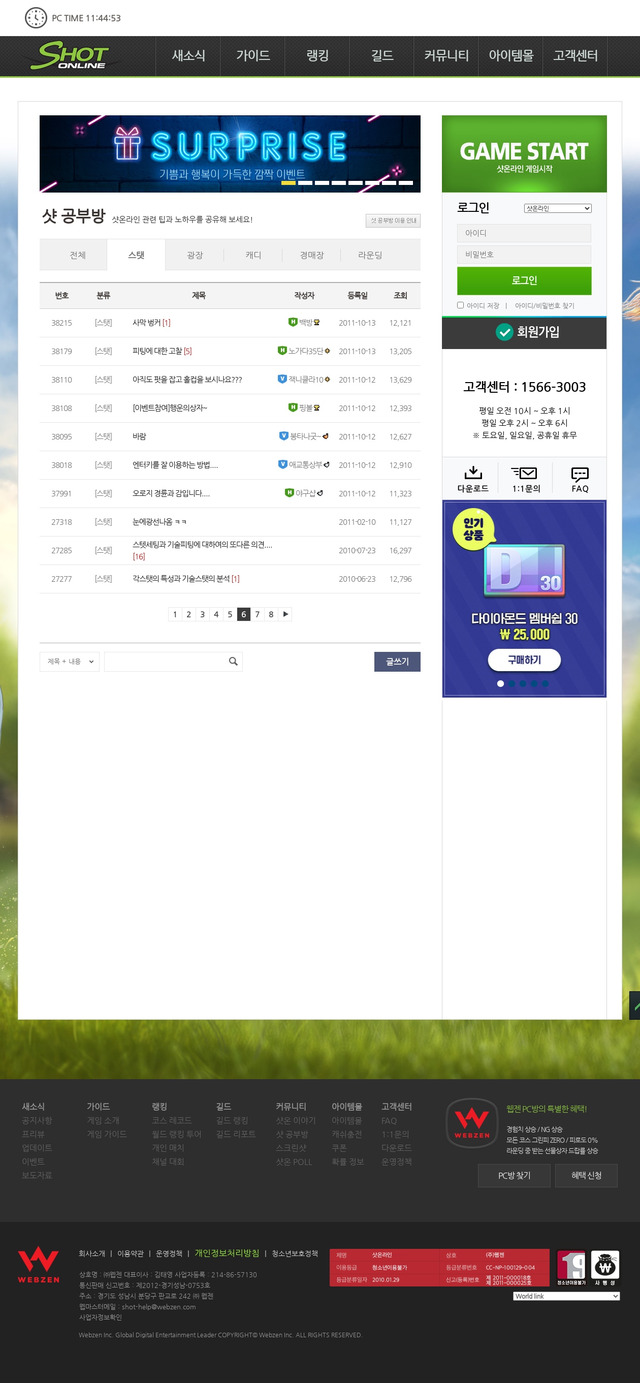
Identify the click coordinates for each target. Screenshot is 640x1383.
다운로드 (469, 478)
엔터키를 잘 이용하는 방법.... (175, 464)
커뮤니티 (446, 56)
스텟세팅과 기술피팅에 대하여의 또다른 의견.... (202, 544)
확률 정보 (348, 1162)
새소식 (188, 56)
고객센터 (575, 56)
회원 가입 (524, 332)
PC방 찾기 (514, 1175)
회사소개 (92, 1253)
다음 (285, 614)
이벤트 (33, 1162)
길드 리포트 (236, 1134)
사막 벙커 (147, 322)
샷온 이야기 (296, 1120)
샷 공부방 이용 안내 (393, 221)
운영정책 (396, 1162)
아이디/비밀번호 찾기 (544, 305)
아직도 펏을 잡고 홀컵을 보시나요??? (187, 379)
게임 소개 (103, 1120)
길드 (382, 56)
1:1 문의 (524, 478)
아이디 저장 (483, 305)
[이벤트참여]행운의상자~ (170, 407)
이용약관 (130, 1253)
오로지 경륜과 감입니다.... (171, 493)
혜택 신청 (586, 1175)
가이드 (253, 56)
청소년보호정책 (295, 1253)
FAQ (578, 478)
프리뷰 (33, 1134)
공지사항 (37, 1120)
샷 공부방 (292, 1134)
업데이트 (37, 1148)
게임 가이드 (107, 1134)
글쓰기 (397, 662)
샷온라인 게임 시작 (524, 154)
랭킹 (317, 56)
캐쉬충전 (347, 1134)
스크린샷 (291, 1148)
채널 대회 (168, 1162)
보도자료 (37, 1175)
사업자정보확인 (100, 1317)
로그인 (524, 281)
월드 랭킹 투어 (177, 1134)
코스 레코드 (172, 1120)
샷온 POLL (294, 1162)
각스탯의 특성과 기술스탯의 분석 (181, 578)
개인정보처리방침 (227, 1253)
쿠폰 (339, 1148)
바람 (139, 436)
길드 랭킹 (232, 1120)
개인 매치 (168, 1148)
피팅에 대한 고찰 (157, 351)
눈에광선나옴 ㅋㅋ (160, 521)
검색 (233, 661)
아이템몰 (511, 56)
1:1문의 (395, 1134)
